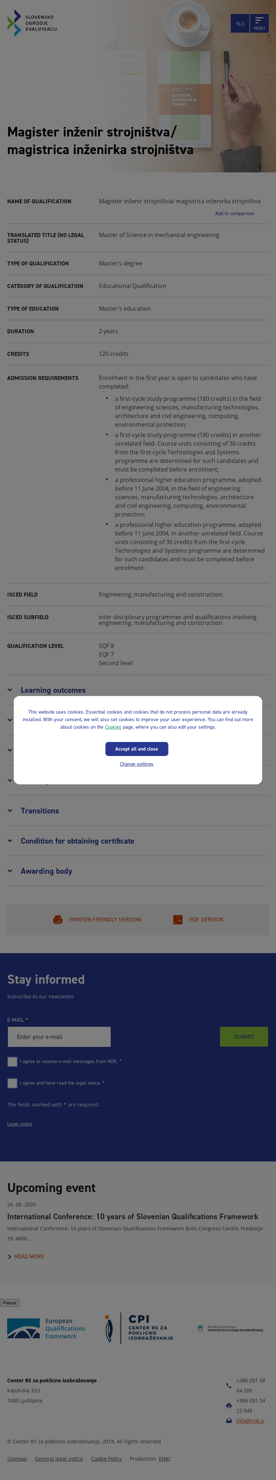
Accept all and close (136, 748)
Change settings (136, 763)
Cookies (113, 726)
